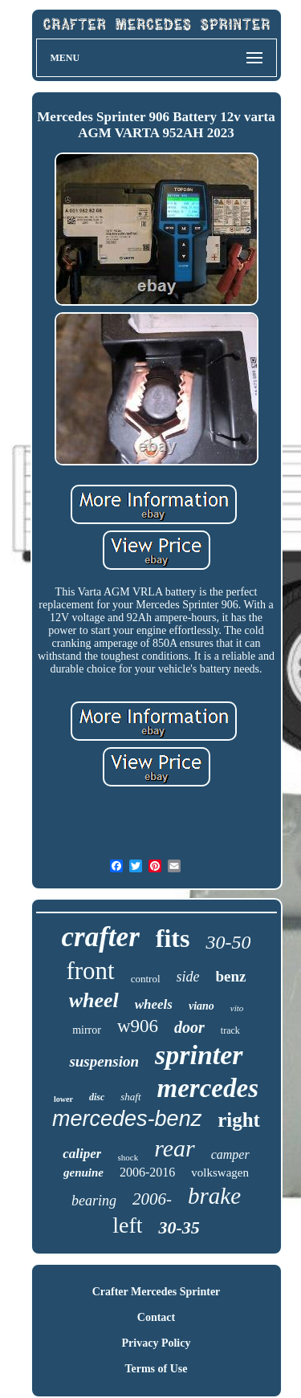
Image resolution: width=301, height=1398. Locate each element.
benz (231, 976)
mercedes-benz (126, 1119)
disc (96, 1097)
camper (230, 1154)
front (90, 971)
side (188, 977)
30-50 (227, 942)
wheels (154, 1004)
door (189, 1027)
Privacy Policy (156, 1343)
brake (214, 1196)
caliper (82, 1153)
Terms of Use (155, 1369)
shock (127, 1157)
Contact (156, 1317)
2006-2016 (147, 1172)
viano (201, 1006)
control (146, 979)
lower (63, 1099)
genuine (83, 1172)
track (230, 1030)
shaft (130, 1097)
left (127, 1225)
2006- (152, 1199)
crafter (101, 937)
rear (174, 1148)
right (239, 1120)
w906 (137, 1026)
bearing (93, 1201)
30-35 (178, 1227)
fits (173, 938)
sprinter (199, 1055)
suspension (104, 1061)
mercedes (207, 1088)
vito (237, 1008)
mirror (86, 1030)
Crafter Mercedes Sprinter (156, 1292)
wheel (94, 1000)
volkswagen (220, 1172)
